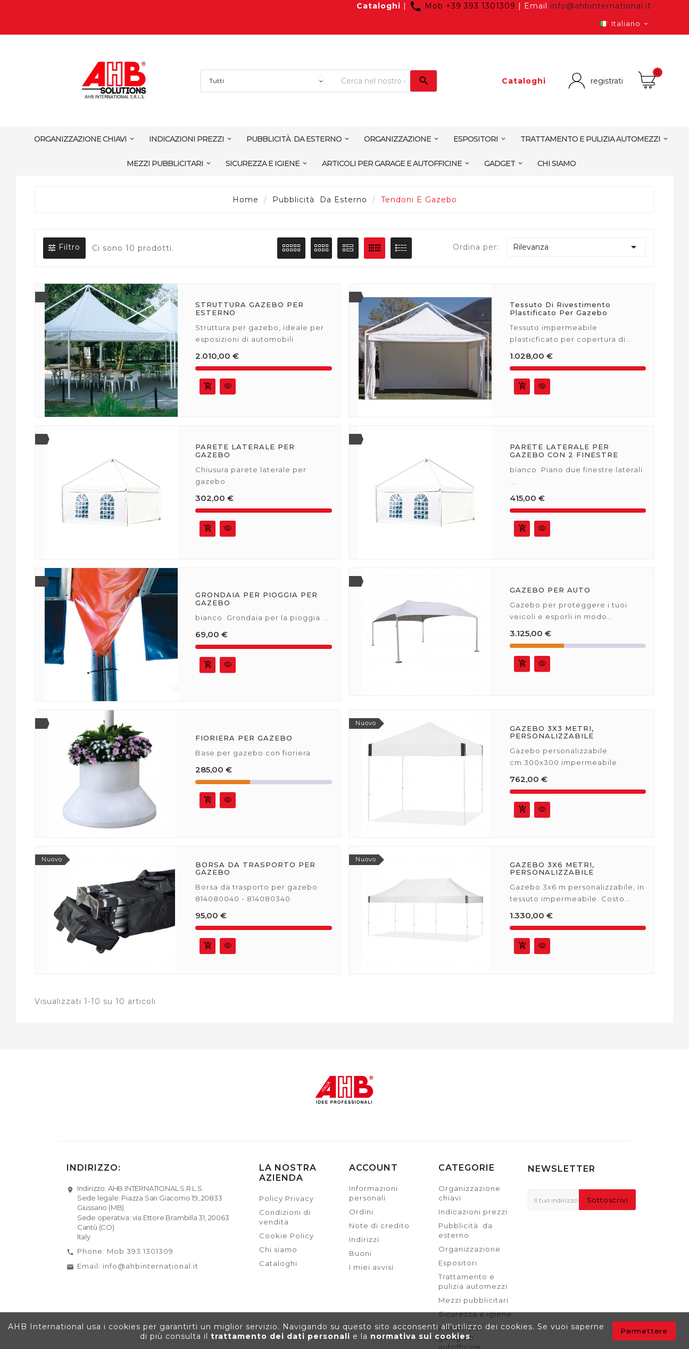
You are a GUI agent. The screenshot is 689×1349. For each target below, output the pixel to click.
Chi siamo (278, 1249)
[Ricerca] (373, 81)
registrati (603, 81)
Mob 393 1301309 (140, 1251)
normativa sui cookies (420, 1336)
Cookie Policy (286, 1235)
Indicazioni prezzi (473, 1211)
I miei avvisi (371, 1267)
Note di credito (379, 1225)
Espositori (457, 1262)
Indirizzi (364, 1239)
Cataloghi (378, 6)
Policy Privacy (286, 1198)
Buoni (360, 1253)
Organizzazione (469, 1249)
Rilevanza (576, 247)
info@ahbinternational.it (600, 6)
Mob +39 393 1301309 (463, 6)
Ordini (361, 1211)
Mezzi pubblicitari (473, 1300)
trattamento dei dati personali (282, 1336)
